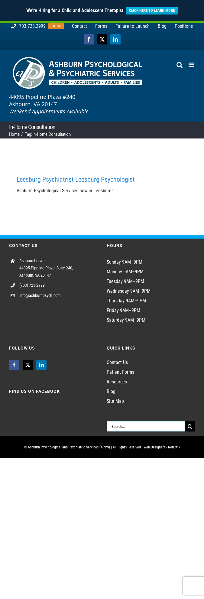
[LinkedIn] (41, 365)
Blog (111, 391)
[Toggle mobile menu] (192, 65)
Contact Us (117, 362)
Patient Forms (120, 372)
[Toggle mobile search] (179, 65)
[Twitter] (28, 365)
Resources (117, 382)
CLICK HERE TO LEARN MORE (152, 10)
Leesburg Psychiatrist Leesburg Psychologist (76, 179)
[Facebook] (14, 365)
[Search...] (146, 426)
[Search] (190, 426)
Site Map (115, 401)
